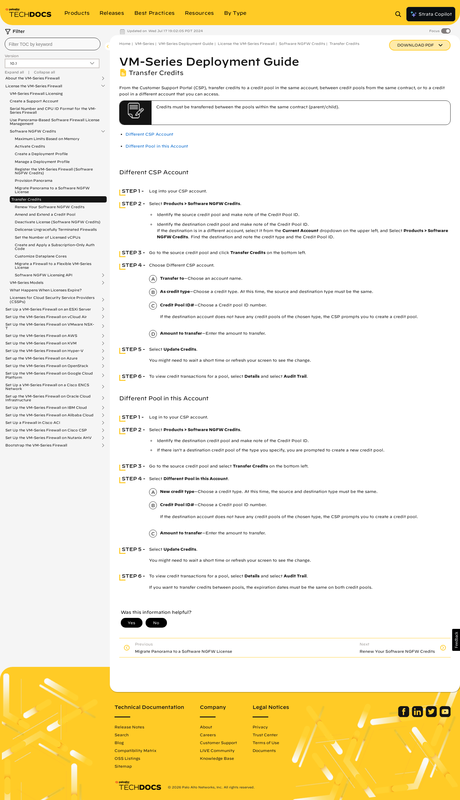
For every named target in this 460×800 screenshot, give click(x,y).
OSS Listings (127, 758)
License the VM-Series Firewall (33, 86)
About (206, 727)
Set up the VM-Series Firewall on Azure (41, 358)
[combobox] (52, 44)
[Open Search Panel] (400, 14)
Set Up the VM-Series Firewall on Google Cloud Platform (49, 375)
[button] (456, 640)
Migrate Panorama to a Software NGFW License (52, 190)
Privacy (260, 727)
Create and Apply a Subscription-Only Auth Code (54, 247)
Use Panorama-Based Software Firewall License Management (54, 122)
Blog (119, 742)
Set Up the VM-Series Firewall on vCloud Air (46, 317)
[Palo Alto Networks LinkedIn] (418, 715)
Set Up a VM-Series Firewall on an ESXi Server (48, 309)
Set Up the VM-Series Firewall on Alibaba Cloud (49, 415)
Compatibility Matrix (135, 750)
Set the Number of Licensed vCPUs (47, 237)
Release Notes (129, 727)
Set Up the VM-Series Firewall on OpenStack (46, 366)
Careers (208, 734)
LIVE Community (217, 750)
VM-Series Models (26, 282)
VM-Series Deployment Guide (185, 43)
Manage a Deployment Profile (42, 161)
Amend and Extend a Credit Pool (45, 214)
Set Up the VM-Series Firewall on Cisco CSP (46, 430)
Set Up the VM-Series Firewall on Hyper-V (44, 351)
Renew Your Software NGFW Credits (49, 207)
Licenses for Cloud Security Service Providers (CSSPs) (52, 299)
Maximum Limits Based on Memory (47, 139)
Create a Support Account (34, 101)
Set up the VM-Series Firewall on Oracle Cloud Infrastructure (48, 398)
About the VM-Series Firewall (32, 78)
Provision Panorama (33, 180)
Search (122, 734)
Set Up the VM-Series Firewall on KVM (41, 343)
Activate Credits (30, 146)
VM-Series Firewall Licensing (36, 93)
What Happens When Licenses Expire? (46, 290)
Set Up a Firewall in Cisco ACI (32, 422)
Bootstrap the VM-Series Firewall (36, 445)
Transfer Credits (26, 199)
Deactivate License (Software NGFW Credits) (57, 222)
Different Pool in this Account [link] (157, 146)
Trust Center (265, 734)
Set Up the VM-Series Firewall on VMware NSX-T (49, 326)
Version (12, 56)
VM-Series (144, 43)
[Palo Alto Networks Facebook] (404, 715)
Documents (264, 750)
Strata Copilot (431, 14)
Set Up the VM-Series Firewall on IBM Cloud (46, 407)
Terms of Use (266, 742)
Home (125, 43)
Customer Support (218, 742)
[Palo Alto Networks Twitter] (432, 715)
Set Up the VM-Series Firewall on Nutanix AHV (48, 438)
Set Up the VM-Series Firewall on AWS (41, 336)
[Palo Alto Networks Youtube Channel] (445, 715)
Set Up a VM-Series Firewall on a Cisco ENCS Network (47, 387)
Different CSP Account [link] (149, 134)
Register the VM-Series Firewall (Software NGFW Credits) (54, 171)
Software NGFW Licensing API (43, 275)
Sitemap (123, 766)
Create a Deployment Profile (41, 154)
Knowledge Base (217, 758)
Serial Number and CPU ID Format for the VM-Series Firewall (53, 110)
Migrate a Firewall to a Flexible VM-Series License (53, 265)
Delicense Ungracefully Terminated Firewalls (56, 229)
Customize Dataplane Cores (41, 256)
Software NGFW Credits (33, 131)
